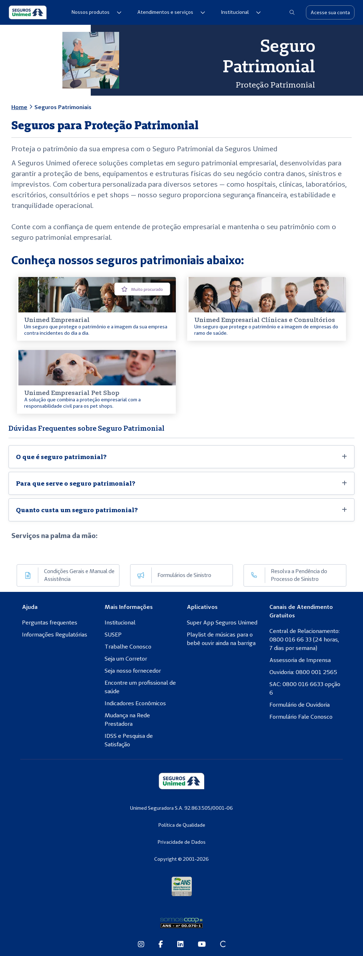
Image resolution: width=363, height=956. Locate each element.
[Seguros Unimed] (28, 12)
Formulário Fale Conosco (301, 716)
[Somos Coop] (181, 923)
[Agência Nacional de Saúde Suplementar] (182, 885)
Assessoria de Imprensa (300, 659)
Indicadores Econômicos (135, 703)
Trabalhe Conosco (128, 646)
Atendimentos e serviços (171, 12)
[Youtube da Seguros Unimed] (202, 944)
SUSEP (113, 634)
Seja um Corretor (126, 658)
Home (19, 107)
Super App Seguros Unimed (222, 622)
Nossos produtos (96, 12)
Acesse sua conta (330, 12)
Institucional (241, 12)
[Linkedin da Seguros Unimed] (180, 944)
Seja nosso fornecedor (133, 670)
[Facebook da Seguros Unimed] (160, 944)
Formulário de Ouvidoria (299, 704)
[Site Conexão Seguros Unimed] (222, 944)
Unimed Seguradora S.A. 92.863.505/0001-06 (181, 808)
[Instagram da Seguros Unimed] (141, 944)
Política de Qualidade (181, 825)
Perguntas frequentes (49, 622)
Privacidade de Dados (181, 842)
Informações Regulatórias (54, 634)
